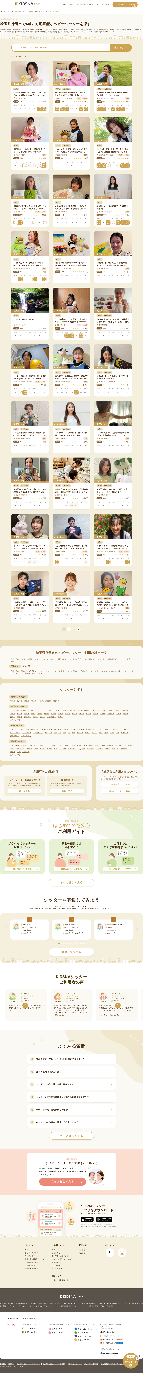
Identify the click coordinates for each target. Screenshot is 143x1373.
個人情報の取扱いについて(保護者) (54, 1364)
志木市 (60, 714)
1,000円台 (124, 730)
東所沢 (49, 749)
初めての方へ (68, 4)
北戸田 (79, 745)
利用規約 (11, 1364)
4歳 (64, 733)
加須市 (72, 710)
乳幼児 (94, 733)
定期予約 (13, 730)
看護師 (88, 730)
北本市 (95, 714)
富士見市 (110, 714)
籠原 (54, 745)
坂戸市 (12, 717)
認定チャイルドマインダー (64, 730)
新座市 (74, 714)
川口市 (37, 710)
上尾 (12, 745)
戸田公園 (29, 749)
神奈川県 (56, 701)
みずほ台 (81, 749)
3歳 (60, 733)
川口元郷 (124, 749)
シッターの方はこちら (127, 4)
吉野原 (107, 749)
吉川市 (42, 717)
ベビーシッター (55, 30)
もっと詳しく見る (75, 1135)
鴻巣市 (118, 710)
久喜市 (88, 714)
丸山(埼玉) (72, 749)
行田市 (44, 710)
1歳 (50, 733)
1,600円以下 (15, 733)
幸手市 (19, 717)
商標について (24, 1366)
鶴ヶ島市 (27, 717)
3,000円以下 (38, 733)
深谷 (55, 749)
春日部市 (96, 710)
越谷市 (26, 714)
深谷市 (125, 710)
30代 (112, 733)
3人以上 (115, 730)
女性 (100, 730)
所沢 (12, 749)
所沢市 (58, 710)
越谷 (96, 745)
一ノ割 (40, 745)
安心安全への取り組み (85, 4)
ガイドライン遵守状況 (91, 1364)
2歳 (55, 733)
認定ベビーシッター (44, 730)
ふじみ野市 (51, 717)
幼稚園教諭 (30, 730)
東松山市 (87, 710)
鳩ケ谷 (12, 752)
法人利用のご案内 (102, 4)
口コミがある (26, 736)
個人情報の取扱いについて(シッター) (28, 1364)
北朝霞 (65, 745)
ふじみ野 (62, 749)
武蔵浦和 (90, 749)
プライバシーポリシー (75, 1364)
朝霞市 (53, 714)
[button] (59, 943)
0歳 (46, 733)
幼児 (101, 733)
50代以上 (124, 733)
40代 (117, 733)
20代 (106, 733)
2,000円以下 (26, 733)
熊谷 (91, 745)
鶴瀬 (130, 745)
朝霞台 (23, 745)
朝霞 (17, 745)
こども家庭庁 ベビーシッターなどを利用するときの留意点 (119, 1364)
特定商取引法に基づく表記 (8, 1366)
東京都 (48, 701)
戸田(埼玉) (19, 749)
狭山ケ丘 (110, 745)
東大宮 (42, 749)
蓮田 (36, 749)
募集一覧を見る (76, 952)
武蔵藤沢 (99, 749)
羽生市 (111, 710)
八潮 (19, 752)
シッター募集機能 (86, 908)
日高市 (35, 717)
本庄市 (79, 710)
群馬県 (26, 701)
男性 (94, 730)
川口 (59, 745)
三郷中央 (25, 752)
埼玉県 (34, 701)
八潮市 (102, 714)
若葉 (113, 749)
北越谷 (72, 745)
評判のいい (14, 736)
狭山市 (104, 710)
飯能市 (65, 710)
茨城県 (12, 701)
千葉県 (41, 701)
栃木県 (19, 701)
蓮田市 (125, 714)
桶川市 (81, 714)
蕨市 (33, 714)
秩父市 (51, 710)
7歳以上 (80, 733)
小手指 (102, 745)
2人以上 (107, 730)
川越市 (23, 710)
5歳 (69, 733)
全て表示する (15, 720)
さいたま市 (14, 710)
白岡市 (60, 717)
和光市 (67, 714)
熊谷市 (30, 710)
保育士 (21, 730)
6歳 (73, 733)
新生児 (87, 733)
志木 (124, 745)
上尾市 (12, 714)
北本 (85, 745)
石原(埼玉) (32, 745)
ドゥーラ (80, 730)
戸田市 (39, 714)
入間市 (46, 714)
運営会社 (3, 1364)
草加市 (19, 714)
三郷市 (118, 714)
